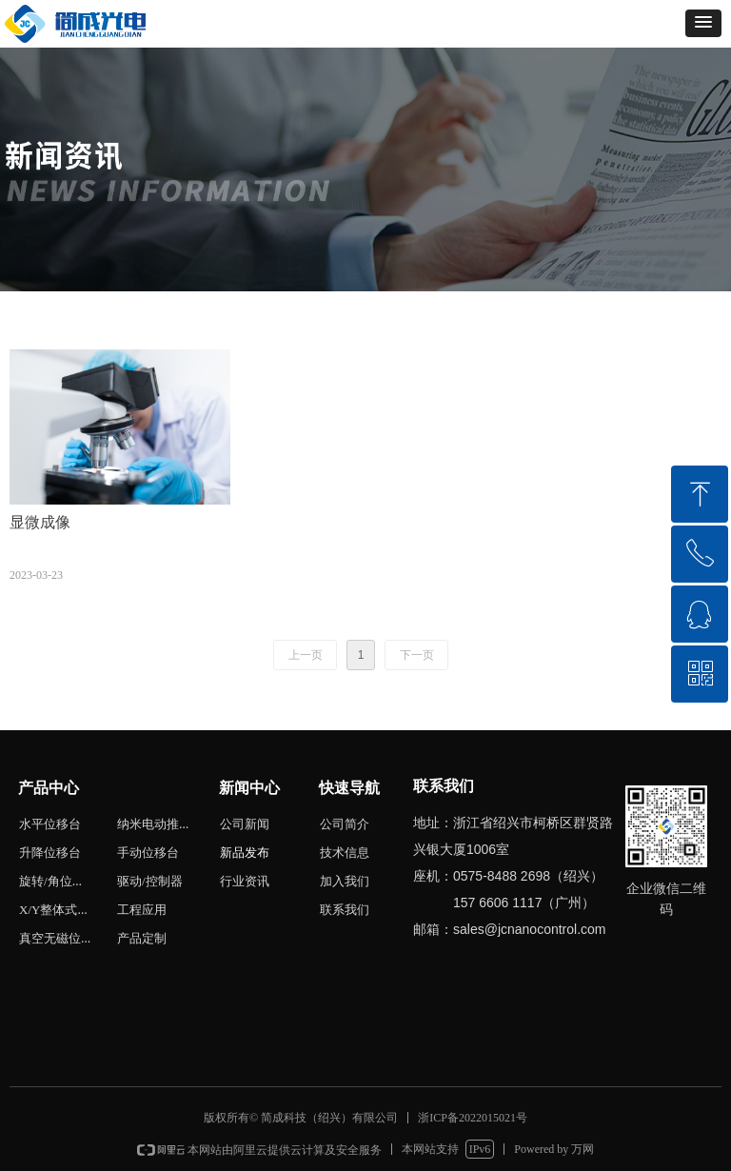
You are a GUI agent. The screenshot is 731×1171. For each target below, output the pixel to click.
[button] (703, 23)
